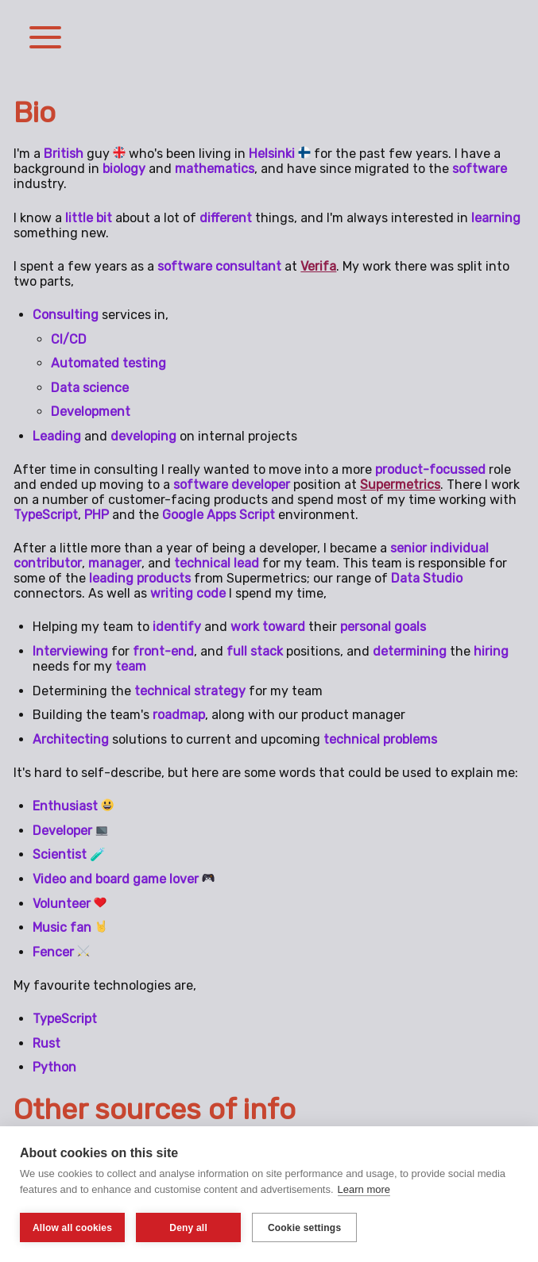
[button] (45, 39)
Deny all (188, 1227)
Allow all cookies (72, 1227)
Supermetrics (400, 484)
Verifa (318, 266)
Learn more (364, 1189)
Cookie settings (304, 1227)
